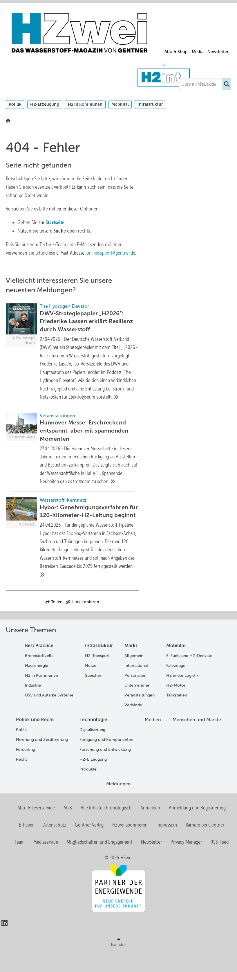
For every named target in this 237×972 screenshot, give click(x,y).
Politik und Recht (35, 739)
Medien (153, 739)
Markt (130, 665)
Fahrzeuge (175, 685)
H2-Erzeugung (44, 104)
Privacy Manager (186, 861)
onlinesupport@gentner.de (111, 253)
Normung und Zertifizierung (42, 759)
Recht (21, 779)
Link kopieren (82, 621)
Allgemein (133, 675)
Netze (90, 685)
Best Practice (39, 665)
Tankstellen (176, 714)
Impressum (166, 844)
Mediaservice (45, 861)
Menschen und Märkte (197, 739)
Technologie (93, 739)
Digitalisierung (92, 749)
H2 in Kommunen (85, 104)
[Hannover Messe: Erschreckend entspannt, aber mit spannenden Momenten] (72, 463)
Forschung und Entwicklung (105, 769)
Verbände (133, 724)
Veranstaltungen (139, 714)
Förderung (25, 769)
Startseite (55, 222)
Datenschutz (54, 844)
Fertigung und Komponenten (106, 759)
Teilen (54, 621)
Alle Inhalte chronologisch (106, 827)
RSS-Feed (220, 861)
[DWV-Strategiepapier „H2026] (72, 356)
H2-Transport (97, 675)
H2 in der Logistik (182, 695)
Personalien (135, 695)
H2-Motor (175, 705)
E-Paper (26, 844)
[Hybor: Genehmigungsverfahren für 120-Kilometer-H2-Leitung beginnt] (72, 557)
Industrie (33, 705)
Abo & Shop (176, 51)
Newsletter (217, 51)
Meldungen (118, 803)
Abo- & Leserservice (36, 827)
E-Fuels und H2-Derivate (189, 675)
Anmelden (150, 827)
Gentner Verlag (89, 844)
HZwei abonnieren (130, 844)
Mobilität (120, 104)
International (136, 685)
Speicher (93, 695)
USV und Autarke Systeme (49, 714)
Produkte (88, 788)
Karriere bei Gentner (205, 844)
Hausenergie (36, 685)
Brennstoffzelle (39, 675)
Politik (15, 104)
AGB (68, 827)
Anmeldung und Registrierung (197, 827)
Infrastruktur (150, 104)
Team (20, 861)
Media (198, 51)
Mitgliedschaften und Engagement (99, 861)
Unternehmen (137, 705)
